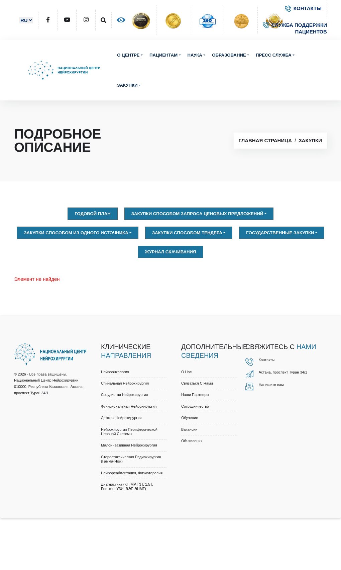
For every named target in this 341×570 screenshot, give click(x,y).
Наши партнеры (195, 395)
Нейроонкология (115, 372)
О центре (128, 55)
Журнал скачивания (170, 251)
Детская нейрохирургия (121, 418)
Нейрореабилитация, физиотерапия (131, 473)
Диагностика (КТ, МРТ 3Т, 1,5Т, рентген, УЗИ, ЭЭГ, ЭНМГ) (127, 486)
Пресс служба (274, 55)
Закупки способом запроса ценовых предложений (197, 213)
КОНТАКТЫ (303, 8)
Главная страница (265, 140)
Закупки (127, 85)
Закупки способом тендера (187, 232)
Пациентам (163, 55)
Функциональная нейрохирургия (128, 406)
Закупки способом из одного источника (76, 232)
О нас (186, 372)
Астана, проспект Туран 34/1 (283, 372)
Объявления (192, 441)
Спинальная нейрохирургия (125, 383)
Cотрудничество (195, 406)
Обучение (189, 418)
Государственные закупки (280, 232)
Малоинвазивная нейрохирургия (129, 445)
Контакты (267, 360)
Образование (229, 55)
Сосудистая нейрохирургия (124, 395)
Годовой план (92, 213)
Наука (195, 55)
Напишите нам (271, 385)
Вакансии (189, 429)
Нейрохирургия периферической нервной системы (129, 431)
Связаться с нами (197, 383)
